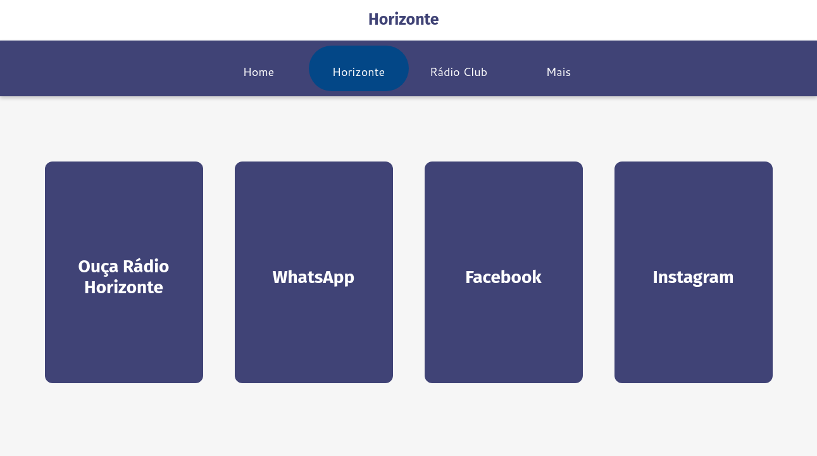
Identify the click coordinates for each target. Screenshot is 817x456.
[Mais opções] (559, 68)
